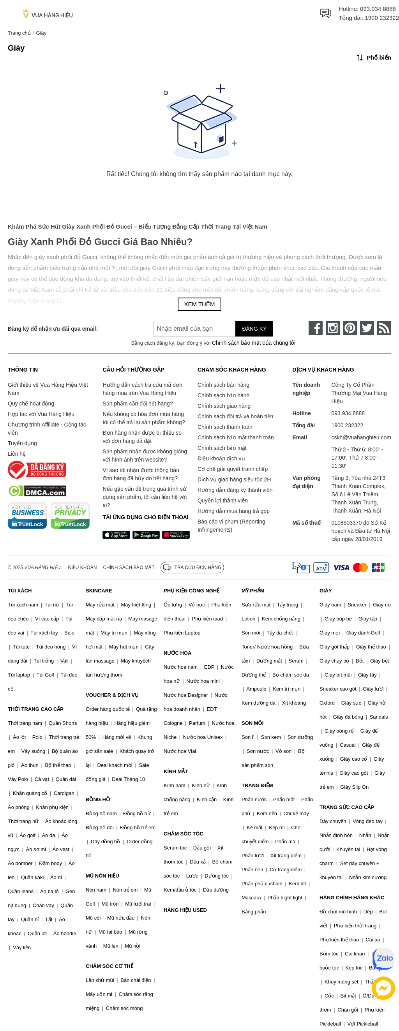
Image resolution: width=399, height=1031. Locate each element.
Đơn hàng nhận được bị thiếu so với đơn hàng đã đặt (142, 437)
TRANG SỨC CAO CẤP (347, 807)
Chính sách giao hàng (224, 406)
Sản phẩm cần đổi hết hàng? (137, 403)
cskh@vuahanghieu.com (361, 437)
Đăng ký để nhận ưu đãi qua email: (53, 329)
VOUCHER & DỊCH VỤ (112, 695)
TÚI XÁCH (20, 591)
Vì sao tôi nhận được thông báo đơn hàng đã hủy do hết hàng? (140, 474)
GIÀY (326, 591)
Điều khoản (82, 567)
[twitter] (367, 328)
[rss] (384, 328)
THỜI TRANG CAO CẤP (36, 709)
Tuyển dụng (22, 443)
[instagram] (333, 328)
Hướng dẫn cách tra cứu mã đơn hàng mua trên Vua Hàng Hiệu (142, 389)
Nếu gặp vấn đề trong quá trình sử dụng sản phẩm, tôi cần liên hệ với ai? (144, 497)
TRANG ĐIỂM (257, 785)
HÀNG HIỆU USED (185, 910)
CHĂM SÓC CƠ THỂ (109, 966)
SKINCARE (99, 591)
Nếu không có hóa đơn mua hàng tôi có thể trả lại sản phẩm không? (143, 418)
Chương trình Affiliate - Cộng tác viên (47, 428)
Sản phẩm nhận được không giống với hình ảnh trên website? (144, 455)
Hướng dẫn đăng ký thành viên (235, 490)
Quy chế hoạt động (31, 403)
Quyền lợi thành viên (223, 500)
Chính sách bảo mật (222, 448)
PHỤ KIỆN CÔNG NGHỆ (191, 591)
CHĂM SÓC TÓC (183, 834)
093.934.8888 (378, 8)
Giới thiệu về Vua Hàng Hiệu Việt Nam (48, 389)
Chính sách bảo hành (223, 395)
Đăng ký (254, 329)
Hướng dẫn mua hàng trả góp (234, 511)
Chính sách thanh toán (225, 427)
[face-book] (316, 328)
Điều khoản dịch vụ (221, 458)
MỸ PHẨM (253, 591)
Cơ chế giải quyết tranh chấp (233, 469)
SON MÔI (252, 723)
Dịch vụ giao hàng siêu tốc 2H (234, 479)
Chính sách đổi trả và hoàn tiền (235, 416)
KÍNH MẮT (176, 771)
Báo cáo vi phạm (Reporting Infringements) (231, 525)
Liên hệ (17, 454)
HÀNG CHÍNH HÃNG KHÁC (352, 898)
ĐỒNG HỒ (98, 799)
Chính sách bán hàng (223, 385)
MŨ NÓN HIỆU (102, 876)
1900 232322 (382, 17)
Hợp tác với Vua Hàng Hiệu (41, 414)
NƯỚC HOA (177, 653)
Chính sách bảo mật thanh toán (236, 437)
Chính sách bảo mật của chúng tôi (253, 343)
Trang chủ (19, 33)
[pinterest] (350, 328)
